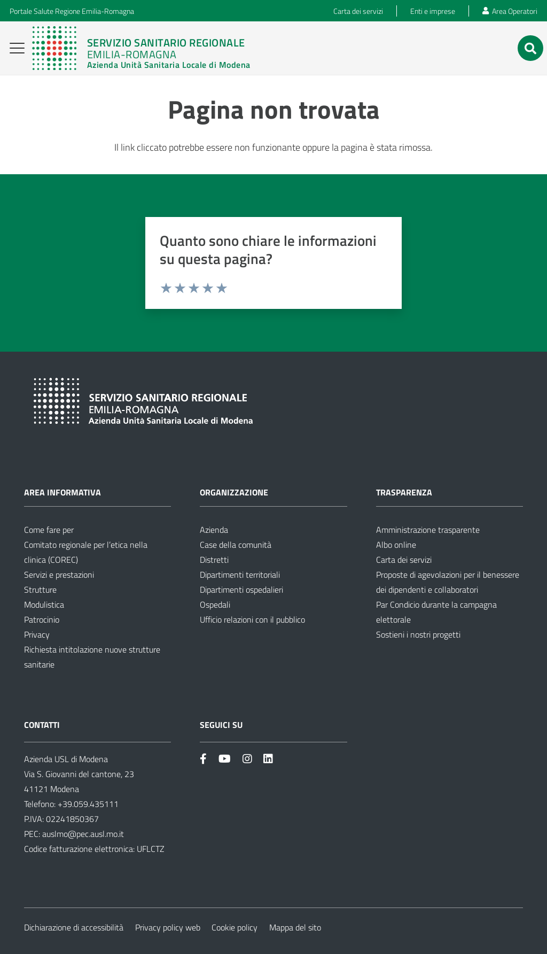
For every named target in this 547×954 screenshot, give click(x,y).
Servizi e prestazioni (59, 574)
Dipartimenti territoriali (240, 574)
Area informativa (62, 492)
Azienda (214, 529)
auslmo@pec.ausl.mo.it (83, 833)
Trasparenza (404, 492)
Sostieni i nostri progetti (418, 634)
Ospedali (215, 604)
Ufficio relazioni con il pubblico (252, 619)
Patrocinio (41, 619)
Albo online (396, 544)
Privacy (37, 634)
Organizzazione (234, 492)
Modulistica (44, 604)
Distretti (214, 559)
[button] (17, 48)
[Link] (141, 48)
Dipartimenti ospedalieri (241, 589)
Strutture (40, 589)
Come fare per (49, 529)
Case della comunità (235, 544)
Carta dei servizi (404, 559)
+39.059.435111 (87, 803)
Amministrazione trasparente (428, 529)
